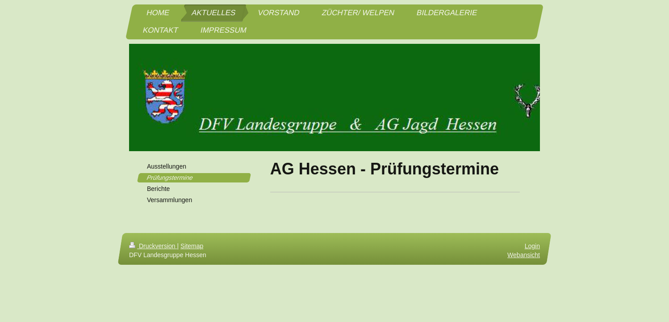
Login (532, 246)
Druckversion (153, 246)
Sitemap (191, 246)
